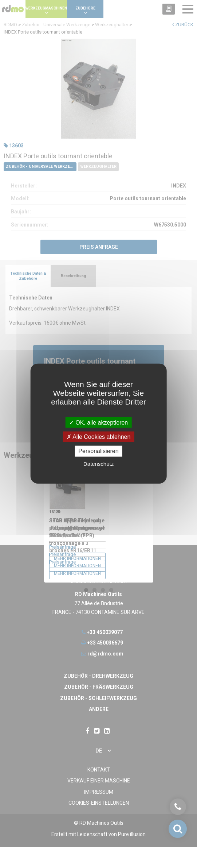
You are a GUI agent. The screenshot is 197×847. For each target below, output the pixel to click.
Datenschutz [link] (98, 463)
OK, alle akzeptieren (98, 422)
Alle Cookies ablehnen (99, 437)
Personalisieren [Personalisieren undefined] (98, 451)
